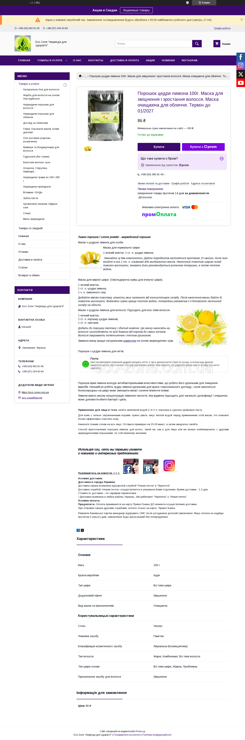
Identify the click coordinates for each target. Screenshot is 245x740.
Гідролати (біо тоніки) (36, 156)
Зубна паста (30, 198)
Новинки (168, 60)
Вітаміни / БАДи (32, 192)
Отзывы (23, 251)
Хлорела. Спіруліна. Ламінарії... (35, 170)
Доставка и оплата (124, 60)
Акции (150, 60)
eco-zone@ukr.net (32, 397)
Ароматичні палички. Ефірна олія (40, 205)
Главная (24, 60)
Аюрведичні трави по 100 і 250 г (41, 179)
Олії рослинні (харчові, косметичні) (37, 140)
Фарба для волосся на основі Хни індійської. (41, 97)
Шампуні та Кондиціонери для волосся (41, 149)
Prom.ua (140, 731)
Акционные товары (136, 10)
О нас (77, 60)
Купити (159, 146)
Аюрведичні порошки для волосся (38, 106)
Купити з (203, 147)
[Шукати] (197, 43)
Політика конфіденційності (157, 734)
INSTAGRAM (189, 60)
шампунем (129, 340)
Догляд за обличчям (35, 122)
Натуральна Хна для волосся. (41, 89)
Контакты (95, 60)
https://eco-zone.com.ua (35, 392)
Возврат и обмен (29, 275)
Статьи (22, 267)
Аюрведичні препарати (37, 186)
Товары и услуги (49, 60)
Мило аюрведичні (33, 219)
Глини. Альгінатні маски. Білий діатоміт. (41, 130)
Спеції (27, 213)
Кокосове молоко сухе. (37, 162)
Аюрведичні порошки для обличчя (38, 115)
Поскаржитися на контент (127, 734)
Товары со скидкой (30, 228)
